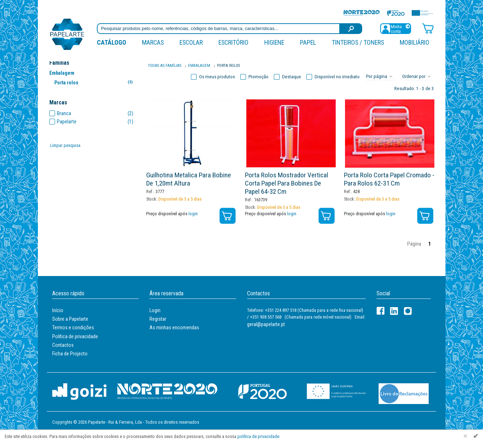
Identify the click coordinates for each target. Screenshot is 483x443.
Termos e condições (73, 327)
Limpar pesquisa (65, 145)
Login (155, 310)
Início (57, 310)
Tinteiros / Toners (358, 42)
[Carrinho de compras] (428, 28)
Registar (157, 319)
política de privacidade (258, 436)
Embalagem (61, 73)
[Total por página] (380, 77)
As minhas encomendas (174, 327)
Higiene (274, 42)
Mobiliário (414, 42)
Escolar (191, 42)
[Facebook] (380, 311)
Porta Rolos (228, 65)
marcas (153, 42)
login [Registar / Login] (193, 213)
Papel (308, 42)
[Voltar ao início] (67, 33)
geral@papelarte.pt (266, 324)
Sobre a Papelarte (70, 319)
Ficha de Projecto (70, 353)
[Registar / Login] (395, 28)
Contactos (63, 345)
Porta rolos (94, 82)
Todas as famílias (164, 65)
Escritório (233, 42)
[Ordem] (417, 77)
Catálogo (111, 42)
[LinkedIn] (394, 311)
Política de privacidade (75, 336)
